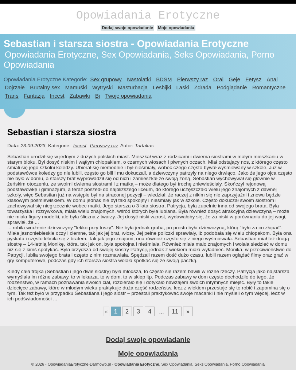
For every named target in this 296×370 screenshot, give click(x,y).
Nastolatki (139, 79)
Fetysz (253, 79)
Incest (57, 96)
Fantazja (34, 96)
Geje (234, 79)
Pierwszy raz (192, 79)
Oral (218, 79)
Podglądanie (232, 87)
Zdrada (202, 87)
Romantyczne (268, 87)
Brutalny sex (45, 87)
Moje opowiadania (176, 28)
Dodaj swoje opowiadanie (127, 28)
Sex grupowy (105, 79)
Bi (97, 96)
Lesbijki (162, 87)
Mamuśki (76, 87)
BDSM (164, 79)
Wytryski (102, 87)
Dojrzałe (15, 87)
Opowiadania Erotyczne (148, 15)
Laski (182, 87)
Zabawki (80, 96)
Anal (272, 79)
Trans (12, 96)
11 (175, 311)
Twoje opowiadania (128, 96)
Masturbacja (133, 87)
